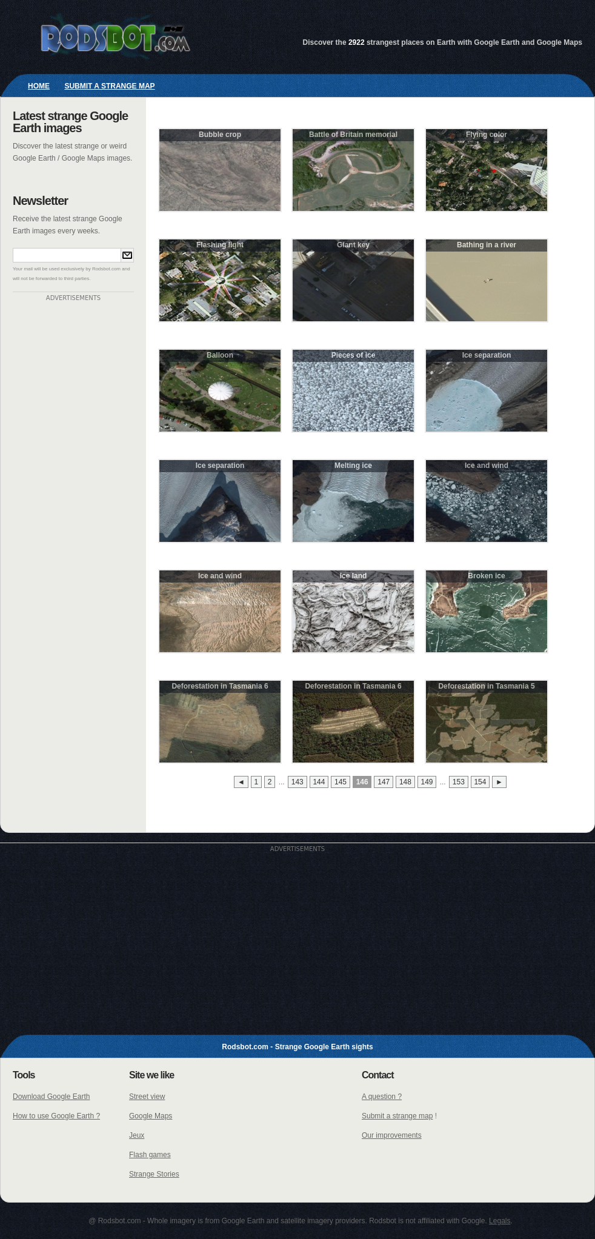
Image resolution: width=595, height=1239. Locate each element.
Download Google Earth (51, 1096)
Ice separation (486, 355)
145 (340, 782)
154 (480, 782)
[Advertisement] (73, 483)
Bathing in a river (486, 245)
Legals (499, 1221)
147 (383, 782)
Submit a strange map (109, 86)
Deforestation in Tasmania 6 (219, 686)
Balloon (220, 355)
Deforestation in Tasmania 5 (486, 686)
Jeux (136, 1135)
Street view (147, 1096)
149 (427, 782)
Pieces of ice (353, 355)
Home (39, 86)
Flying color (486, 134)
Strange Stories (154, 1174)
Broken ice (486, 576)
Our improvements (392, 1135)
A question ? (382, 1096)
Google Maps (150, 1116)
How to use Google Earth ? (56, 1116)
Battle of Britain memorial (353, 134)
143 (297, 782)
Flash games (150, 1154)
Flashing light (220, 245)
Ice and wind (486, 465)
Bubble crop (220, 134)
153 (459, 782)
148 (405, 782)
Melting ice (353, 465)
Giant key (353, 245)
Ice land (353, 576)
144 (319, 782)
